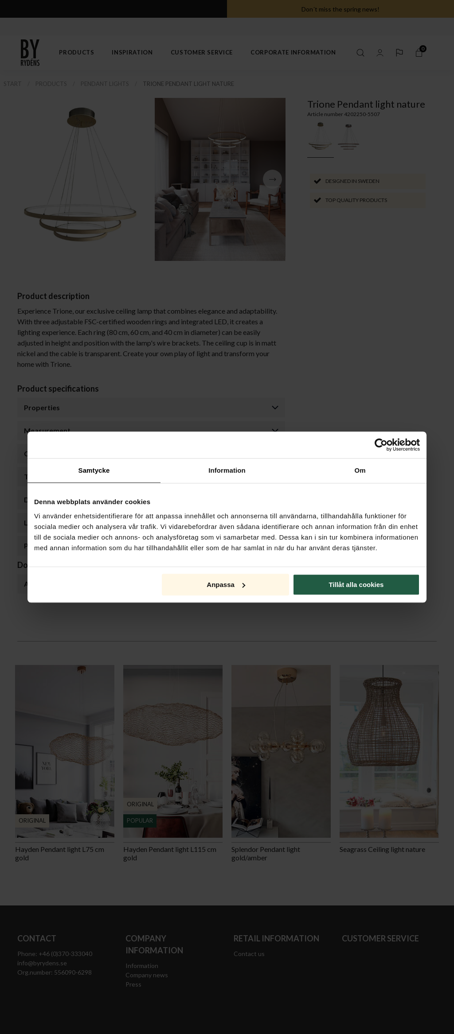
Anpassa (226, 584)
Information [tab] (227, 470)
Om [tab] (359, 470)
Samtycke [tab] (94, 470)
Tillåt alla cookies (356, 584)
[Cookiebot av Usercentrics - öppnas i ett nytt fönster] (381, 444)
